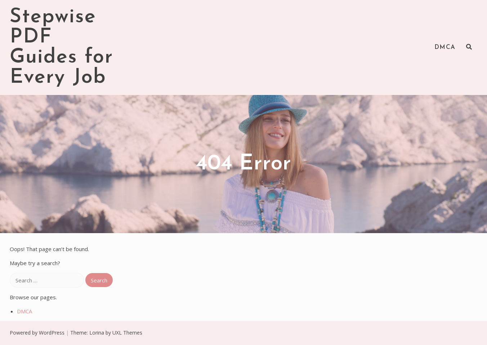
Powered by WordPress (37, 332)
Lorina (96, 332)
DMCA (444, 47)
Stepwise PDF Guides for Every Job (61, 47)
